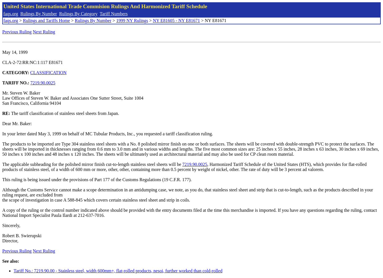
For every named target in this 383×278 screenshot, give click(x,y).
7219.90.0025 (42, 82)
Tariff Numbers (114, 13)
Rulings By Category (78, 13)
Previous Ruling (17, 31)
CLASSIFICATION (48, 72)
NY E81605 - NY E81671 (176, 20)
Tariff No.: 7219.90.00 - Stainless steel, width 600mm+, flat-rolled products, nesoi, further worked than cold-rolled (118, 270)
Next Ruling (44, 31)
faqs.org (10, 13)
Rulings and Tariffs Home (46, 20)
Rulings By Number (38, 13)
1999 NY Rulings (132, 20)
